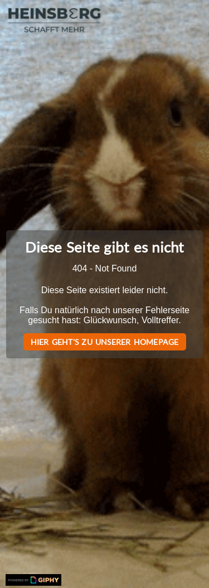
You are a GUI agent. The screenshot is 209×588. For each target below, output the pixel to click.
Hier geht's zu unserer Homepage (105, 342)
